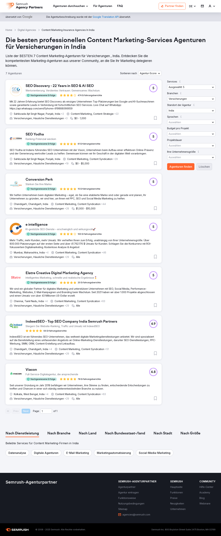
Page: (36, 411)
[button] (192, 6)
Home (9, 29)
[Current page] (46, 411)
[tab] (22, 433)
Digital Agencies (27, 29)
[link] (102, 6)
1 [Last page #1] (56, 411)
